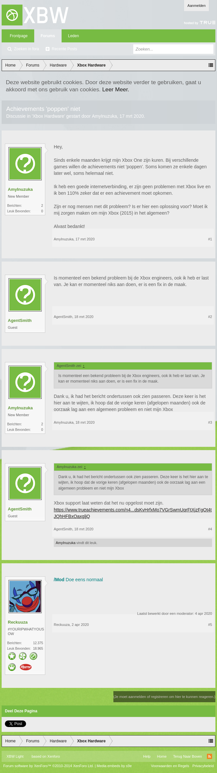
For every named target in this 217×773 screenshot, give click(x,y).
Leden (73, 36)
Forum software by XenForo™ (48, 766)
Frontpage (19, 36)
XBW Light (15, 756)
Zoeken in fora (26, 49)
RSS (209, 756)
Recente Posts (64, 49)
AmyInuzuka (104, 116)
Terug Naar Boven (187, 756)
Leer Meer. (115, 89)
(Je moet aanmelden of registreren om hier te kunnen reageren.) (164, 697)
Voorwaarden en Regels (170, 766)
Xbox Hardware (48, 116)
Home (161, 756)
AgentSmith (20, 320)
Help (147, 756)
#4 (210, 529)
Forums (48, 36)
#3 (210, 422)
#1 (210, 239)
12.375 (38, 643)
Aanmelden (196, 6)
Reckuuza (18, 622)
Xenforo (53, 756)
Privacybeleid (203, 766)
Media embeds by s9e (114, 766)
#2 (210, 317)
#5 (210, 625)
